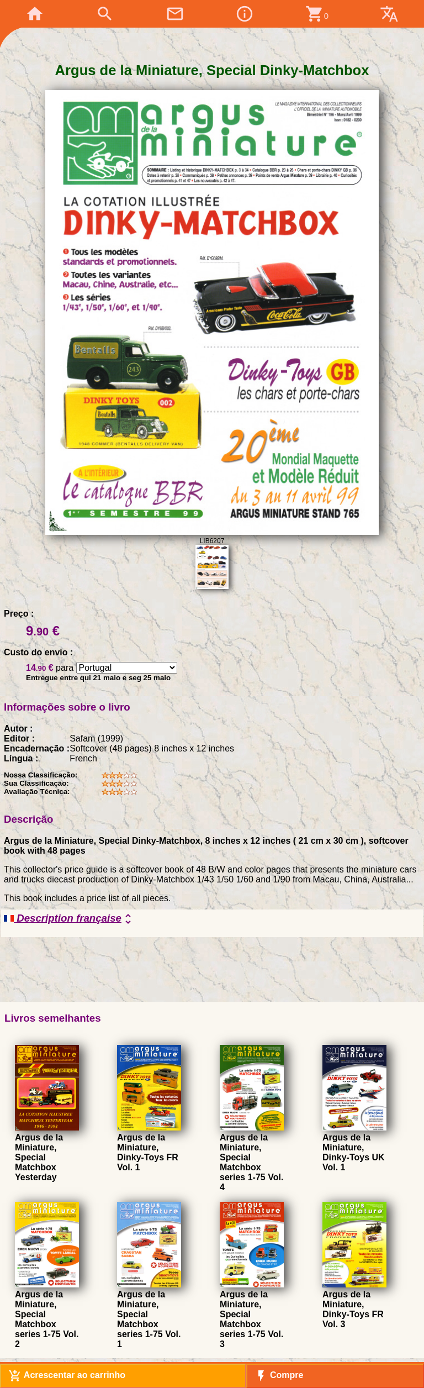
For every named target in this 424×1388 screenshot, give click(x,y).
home (34, 13)
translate (389, 13)
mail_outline (175, 13)
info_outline (244, 13)
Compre (279, 1375)
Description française (69, 919)
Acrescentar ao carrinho (66, 1375)
